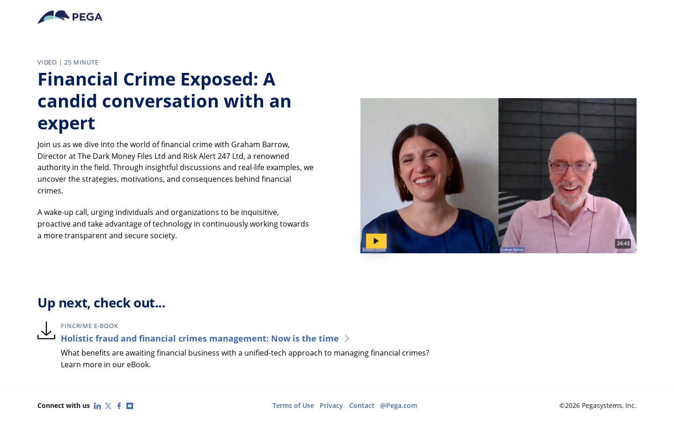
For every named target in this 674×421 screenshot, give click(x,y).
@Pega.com (398, 405)
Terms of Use (293, 405)
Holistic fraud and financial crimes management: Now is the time (206, 338)
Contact (361, 405)
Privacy (331, 405)
